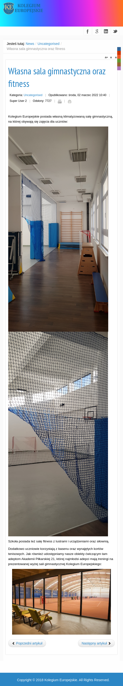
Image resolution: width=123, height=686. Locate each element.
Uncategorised (48, 44)
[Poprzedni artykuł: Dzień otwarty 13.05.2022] (27, 643)
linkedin (106, 31)
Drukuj (60, 101)
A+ (107, 58)
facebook (88, 31)
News (30, 44)
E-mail (69, 101)
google (97, 31)
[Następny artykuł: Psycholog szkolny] (96, 643)
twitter (115, 31)
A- (116, 58)
